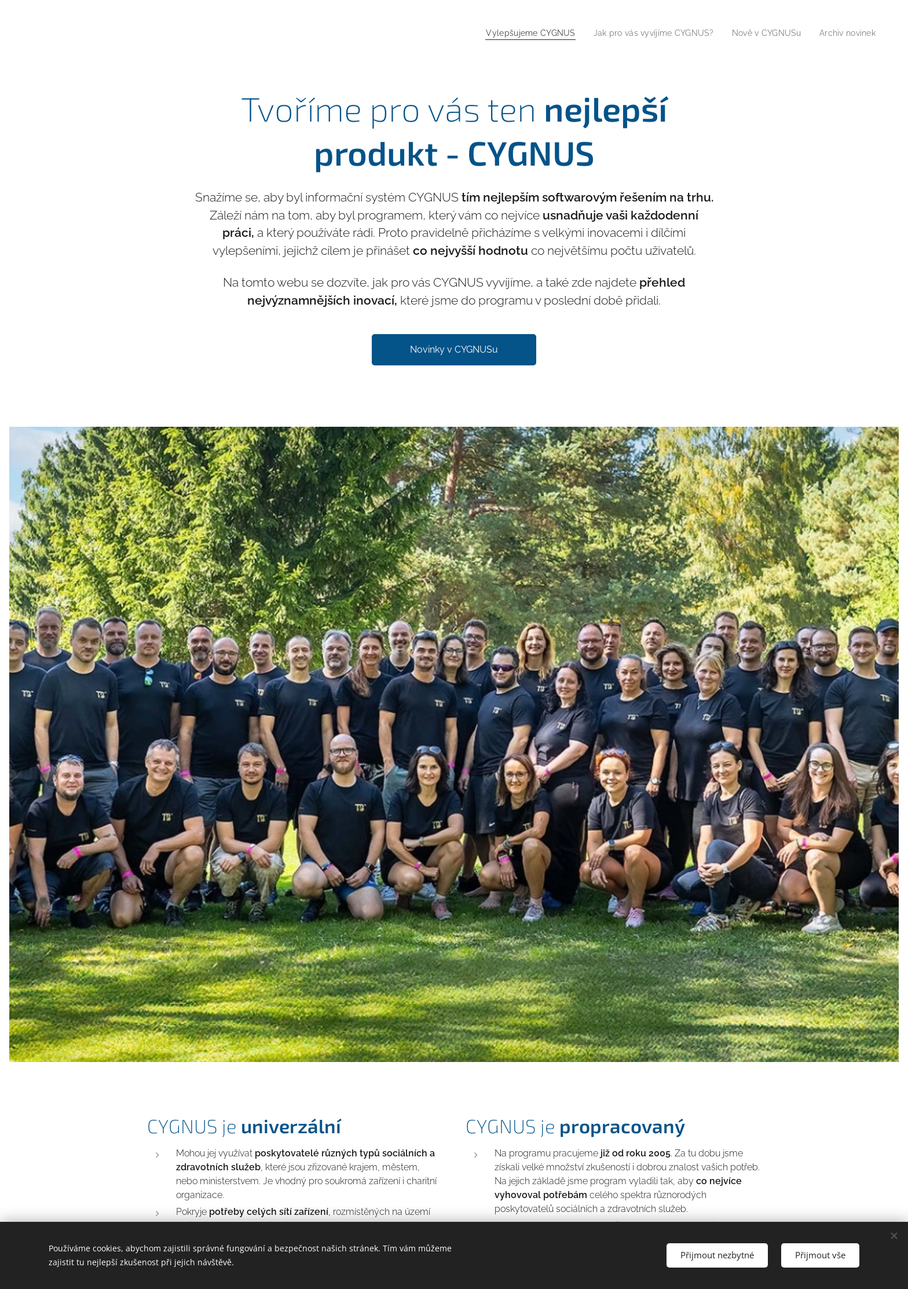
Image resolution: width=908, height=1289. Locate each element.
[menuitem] (511, 33)
